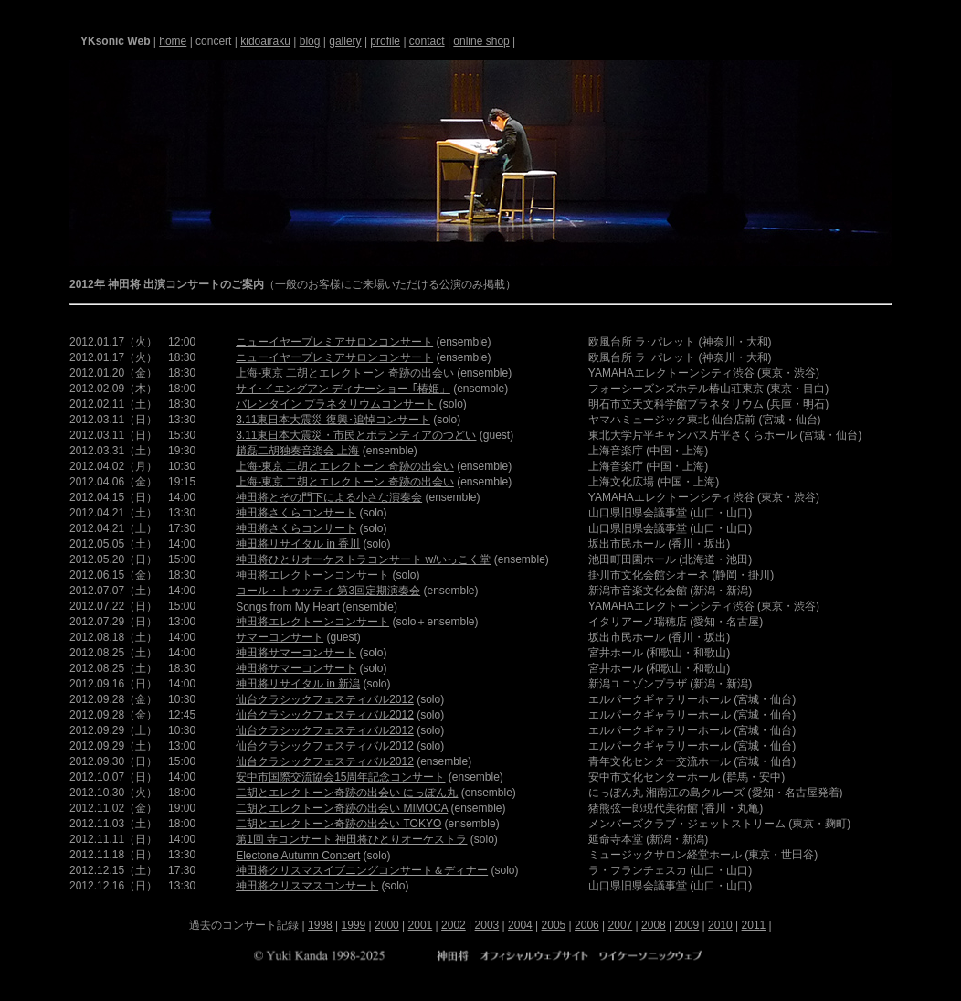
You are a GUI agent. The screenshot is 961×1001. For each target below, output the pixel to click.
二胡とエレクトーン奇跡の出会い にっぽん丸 (347, 792)
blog (310, 41)
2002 (453, 925)
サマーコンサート (279, 637)
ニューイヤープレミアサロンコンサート (334, 341)
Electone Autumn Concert (298, 855)
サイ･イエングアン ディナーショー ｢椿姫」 (343, 388)
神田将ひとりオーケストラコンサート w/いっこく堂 (363, 559)
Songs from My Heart (287, 607)
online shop (481, 41)
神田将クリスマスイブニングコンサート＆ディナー (362, 870)
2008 (653, 925)
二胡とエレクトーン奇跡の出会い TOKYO (338, 823)
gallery (345, 41)
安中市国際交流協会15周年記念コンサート (340, 777)
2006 (587, 925)
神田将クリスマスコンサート (307, 885)
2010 (720, 925)
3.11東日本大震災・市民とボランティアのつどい (356, 435)
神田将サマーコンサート (296, 652)
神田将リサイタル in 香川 (298, 544)
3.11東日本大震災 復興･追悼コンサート (333, 419)
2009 (687, 925)
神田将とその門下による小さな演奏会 (329, 497)
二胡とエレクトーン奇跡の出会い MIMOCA (342, 808)
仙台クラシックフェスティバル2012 (325, 699)
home (172, 41)
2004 (520, 925)
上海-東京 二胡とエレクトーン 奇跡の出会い (345, 373)
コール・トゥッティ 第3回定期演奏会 (328, 590)
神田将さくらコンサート (296, 512)
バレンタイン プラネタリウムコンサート (336, 404)
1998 (320, 925)
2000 (387, 925)
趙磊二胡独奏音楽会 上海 (297, 450)
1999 (354, 925)
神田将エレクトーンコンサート (312, 575)
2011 (754, 925)
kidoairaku (265, 41)
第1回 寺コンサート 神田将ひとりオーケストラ (351, 839)
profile (385, 41)
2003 (487, 925)
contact (427, 41)
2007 (620, 925)
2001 (420, 925)
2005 (554, 925)
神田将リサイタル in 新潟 (298, 683)
